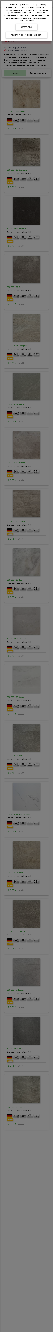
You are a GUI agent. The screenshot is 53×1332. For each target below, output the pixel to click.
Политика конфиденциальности (26, 35)
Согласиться (26, 27)
